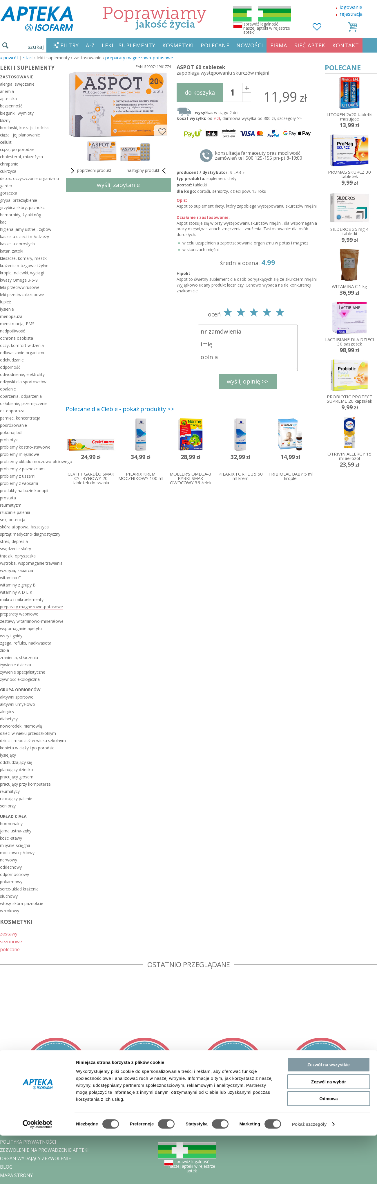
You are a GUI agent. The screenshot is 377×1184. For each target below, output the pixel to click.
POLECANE (215, 45)
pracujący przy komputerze (25, 784)
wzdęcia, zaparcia (16, 570)
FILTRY (69, 45)
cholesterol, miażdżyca (21, 156)
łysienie (7, 309)
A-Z (90, 45)
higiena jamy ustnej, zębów (25, 229)
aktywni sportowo (17, 697)
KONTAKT (345, 45)
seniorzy (8, 806)
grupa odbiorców (20, 689)
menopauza (11, 316)
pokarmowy (11, 881)
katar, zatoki (11, 251)
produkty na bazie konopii (24, 490)
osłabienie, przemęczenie (24, 403)
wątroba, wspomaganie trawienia (31, 563)
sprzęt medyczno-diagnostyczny (30, 534)
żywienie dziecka (15, 664)
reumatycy (10, 791)
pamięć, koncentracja (20, 418)
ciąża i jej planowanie (20, 135)
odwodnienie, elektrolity (22, 374)
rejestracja (351, 14)
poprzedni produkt (90, 171)
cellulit (6, 142)
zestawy (8, 934)
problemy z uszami (17, 476)
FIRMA (278, 45)
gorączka (8, 193)
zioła (4, 650)
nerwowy (8, 860)
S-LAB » (237, 172)
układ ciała (13, 816)
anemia (7, 91)
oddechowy (11, 867)
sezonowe (11, 941)
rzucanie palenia (15, 512)
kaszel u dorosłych (17, 243)
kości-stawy (11, 838)
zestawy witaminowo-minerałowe (31, 621)
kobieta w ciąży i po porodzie (27, 748)
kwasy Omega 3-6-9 (19, 280)
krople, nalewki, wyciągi (22, 273)
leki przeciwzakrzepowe (22, 294)
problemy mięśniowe (19, 454)
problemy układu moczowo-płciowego (31, 461)
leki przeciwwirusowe (19, 287)
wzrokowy (9, 910)
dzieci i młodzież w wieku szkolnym (31, 740)
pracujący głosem (16, 777)
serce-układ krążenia (19, 889)
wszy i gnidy (11, 635)
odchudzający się (16, 762)
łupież (5, 302)
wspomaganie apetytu (21, 628)
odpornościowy (14, 874)
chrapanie (9, 164)
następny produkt (147, 171)
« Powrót (9, 57)
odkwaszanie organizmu (23, 352)
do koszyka (200, 92)
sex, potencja (12, 519)
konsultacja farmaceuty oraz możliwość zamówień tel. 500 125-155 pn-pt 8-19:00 (258, 155)
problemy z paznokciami (23, 469)
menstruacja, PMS (17, 323)
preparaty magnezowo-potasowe (139, 57)
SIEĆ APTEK (309, 45)
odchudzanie (12, 360)
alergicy (7, 711)
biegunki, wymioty (17, 113)
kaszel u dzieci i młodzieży (24, 236)
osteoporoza (12, 410)
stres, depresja (14, 541)
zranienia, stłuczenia (19, 657)
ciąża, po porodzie (17, 149)
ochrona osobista (16, 338)
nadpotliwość (12, 331)
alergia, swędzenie (17, 84)
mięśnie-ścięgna (15, 845)
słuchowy (9, 896)
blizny (5, 120)
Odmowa (328, 1147)
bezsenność (11, 106)
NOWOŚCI (249, 45)
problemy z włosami (19, 483)
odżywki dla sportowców (23, 381)
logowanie (351, 7)
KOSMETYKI (178, 45)
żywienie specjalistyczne (22, 672)
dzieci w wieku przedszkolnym (28, 733)
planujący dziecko (16, 769)
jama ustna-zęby (15, 831)
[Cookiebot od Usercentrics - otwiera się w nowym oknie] (37, 1172)
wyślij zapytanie (118, 185)
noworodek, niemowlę (21, 726)
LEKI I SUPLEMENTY (128, 45)
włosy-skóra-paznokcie (21, 903)
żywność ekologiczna (20, 679)
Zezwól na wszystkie (328, 1113)
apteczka (8, 98)
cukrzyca (8, 171)
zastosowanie (16, 77)
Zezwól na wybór (328, 1130)
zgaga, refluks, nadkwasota (25, 643)
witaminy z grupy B (18, 585)
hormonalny (11, 823)
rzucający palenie (16, 798)
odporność (10, 367)
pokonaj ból (11, 432)
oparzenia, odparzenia (21, 396)
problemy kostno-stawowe (25, 447)
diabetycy (9, 718)
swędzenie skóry (15, 548)
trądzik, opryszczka (18, 556)
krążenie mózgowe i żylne (24, 265)
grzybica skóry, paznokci (23, 207)
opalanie (8, 389)
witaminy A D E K (16, 592)
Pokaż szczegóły (309, 1172)
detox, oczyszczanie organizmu (29, 178)
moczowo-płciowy (17, 852)
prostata (8, 498)
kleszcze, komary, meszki (24, 258)
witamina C (10, 577)
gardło (6, 185)
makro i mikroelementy (22, 599)
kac (3, 222)
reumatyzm (10, 505)
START (28, 57)
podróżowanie (13, 425)
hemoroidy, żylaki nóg (20, 214)
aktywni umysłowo (17, 704)
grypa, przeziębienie (18, 200)
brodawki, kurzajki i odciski (25, 127)
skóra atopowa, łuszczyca (24, 527)
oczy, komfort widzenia (22, 345)
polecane (10, 949)
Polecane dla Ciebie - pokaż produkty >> (120, 409)
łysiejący (8, 755)
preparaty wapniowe (19, 614)
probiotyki (9, 439)
